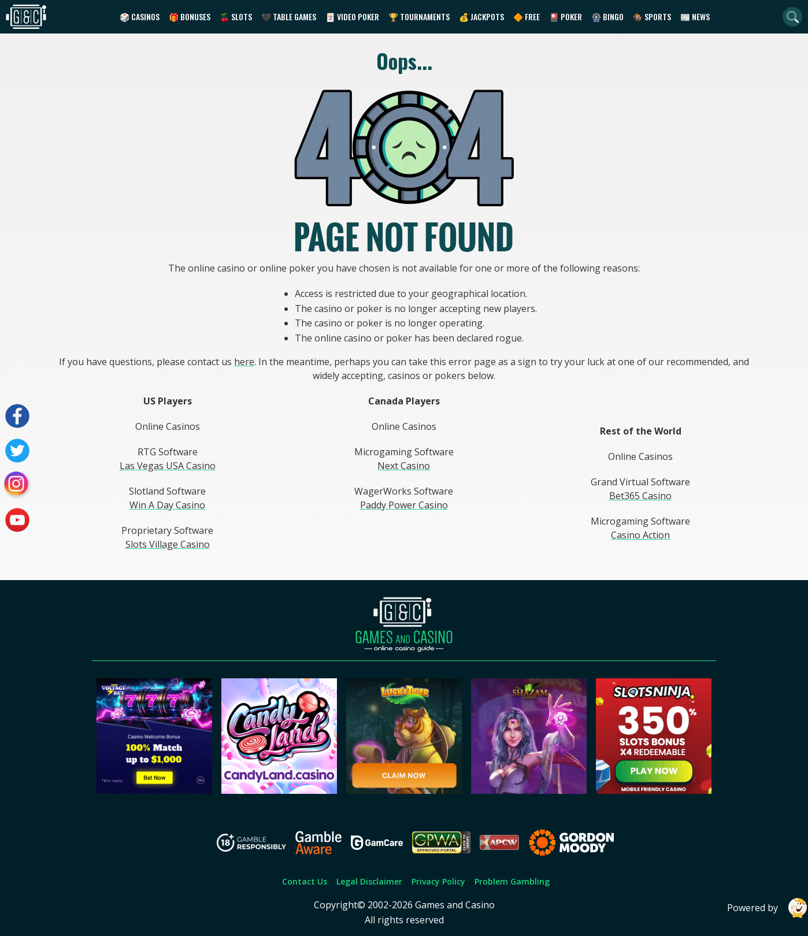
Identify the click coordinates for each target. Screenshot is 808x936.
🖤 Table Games (288, 16)
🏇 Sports (652, 16)
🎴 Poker (565, 16)
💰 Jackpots (481, 16)
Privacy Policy (438, 881)
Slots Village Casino (167, 544)
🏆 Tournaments (419, 16)
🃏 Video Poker (352, 16)
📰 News (695, 16)
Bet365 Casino (640, 495)
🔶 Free (526, 16)
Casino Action (640, 535)
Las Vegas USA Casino (168, 465)
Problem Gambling (512, 881)
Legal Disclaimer (369, 881)
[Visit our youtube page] (17, 520)
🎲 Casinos (140, 16)
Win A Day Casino (167, 505)
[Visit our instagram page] (17, 485)
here (244, 361)
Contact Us (304, 881)
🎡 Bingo (607, 16)
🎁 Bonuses (189, 16)
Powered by (767, 908)
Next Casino (403, 465)
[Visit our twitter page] (17, 450)
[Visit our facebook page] (17, 416)
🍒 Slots (236, 16)
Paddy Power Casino (404, 505)
